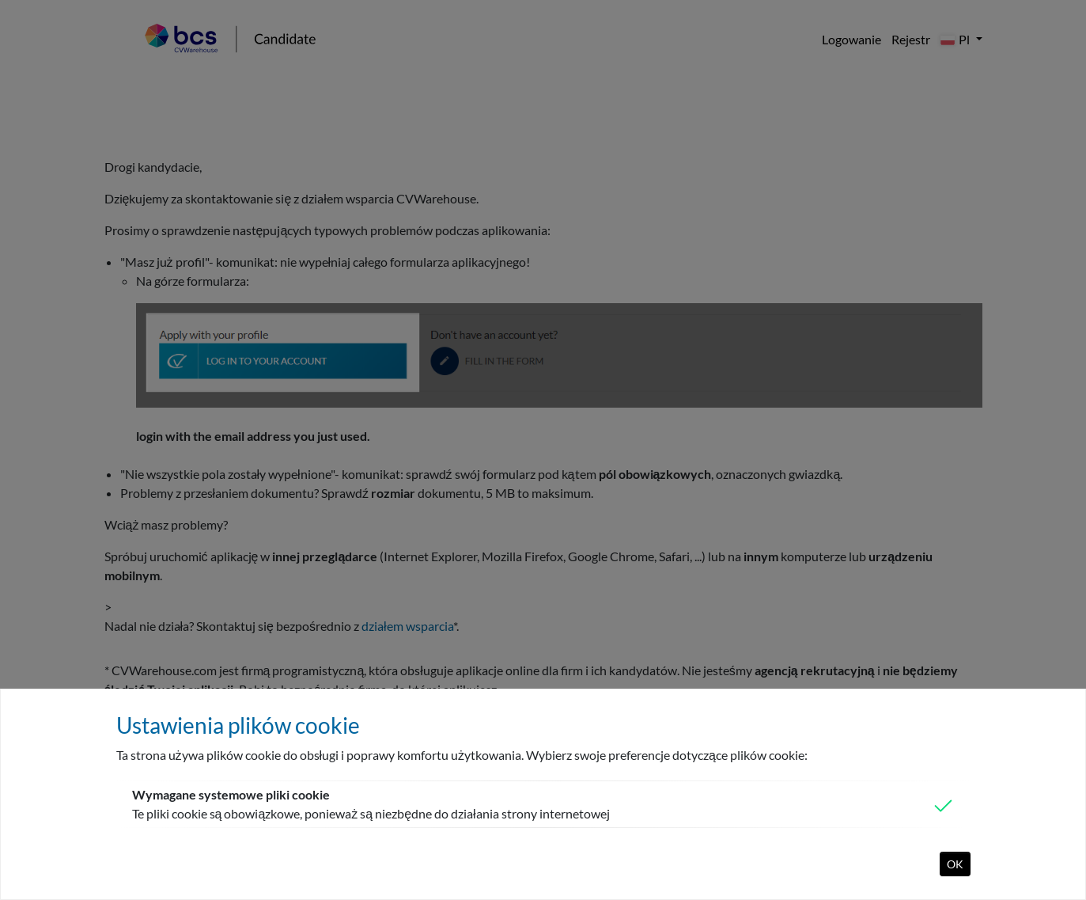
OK (955, 864)
